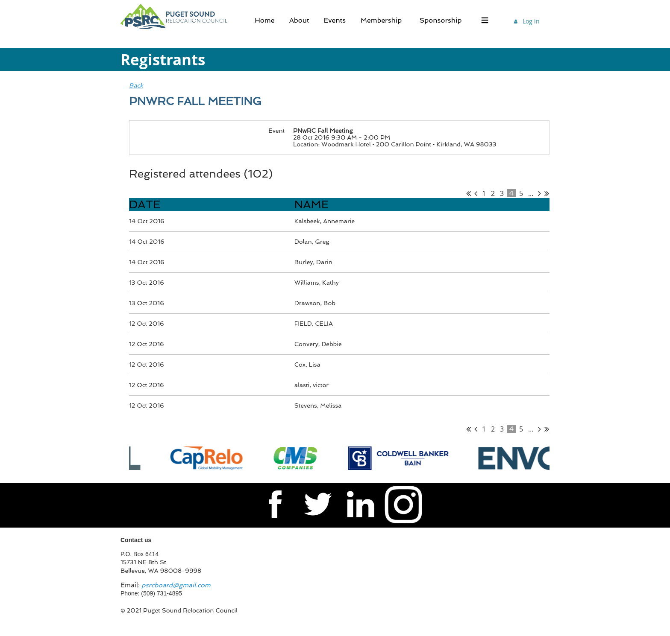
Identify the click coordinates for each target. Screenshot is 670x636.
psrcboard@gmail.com (176, 585)
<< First (468, 193)
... (530, 193)
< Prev (476, 193)
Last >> (547, 193)
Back (136, 85)
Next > (539, 193)
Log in (531, 21)
